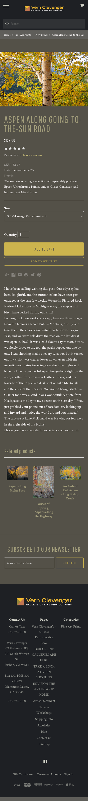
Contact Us (44, 742)
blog (44, 735)
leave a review (32, 159)
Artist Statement (44, 704)
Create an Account (49, 778)
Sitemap (44, 748)
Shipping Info (44, 723)
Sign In (68, 778)
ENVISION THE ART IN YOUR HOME (44, 693)
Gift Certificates (23, 778)
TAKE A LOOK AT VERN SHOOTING (44, 676)
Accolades (44, 729)
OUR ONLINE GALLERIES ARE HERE (44, 658)
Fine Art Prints (71, 630)
